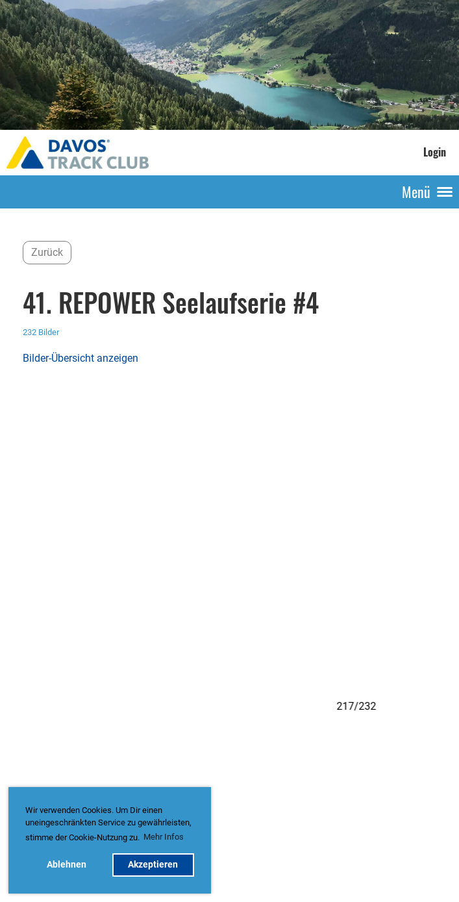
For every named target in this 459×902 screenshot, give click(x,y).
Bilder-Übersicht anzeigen (80, 358)
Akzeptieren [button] (153, 864)
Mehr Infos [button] (163, 837)
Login (434, 152)
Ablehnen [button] (66, 864)
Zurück (47, 252)
